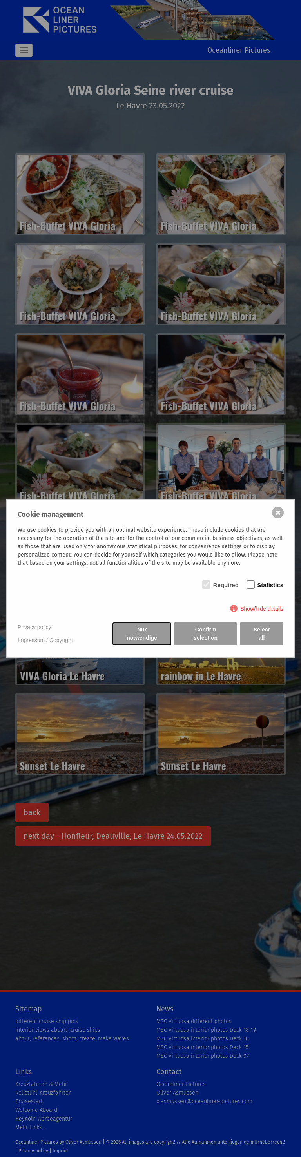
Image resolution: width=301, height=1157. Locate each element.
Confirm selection (206, 633)
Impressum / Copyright (45, 640)
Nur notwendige (142, 633)
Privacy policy (34, 627)
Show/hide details (261, 609)
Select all (262, 633)
